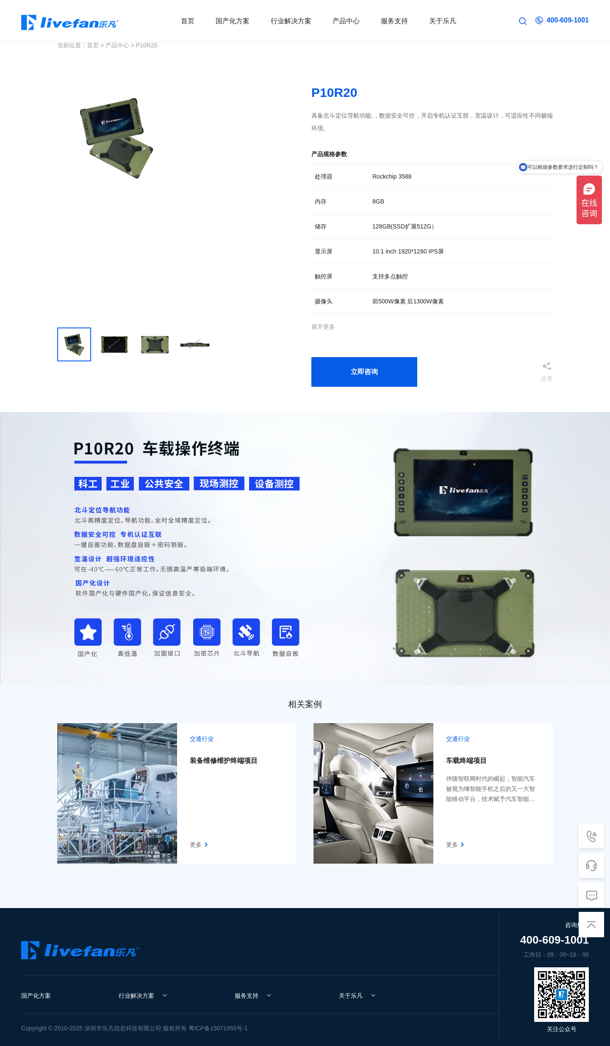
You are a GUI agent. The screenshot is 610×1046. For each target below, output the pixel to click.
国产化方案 (36, 995)
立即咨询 (364, 371)
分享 (547, 378)
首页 (93, 45)
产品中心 (117, 45)
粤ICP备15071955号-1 (218, 1028)
